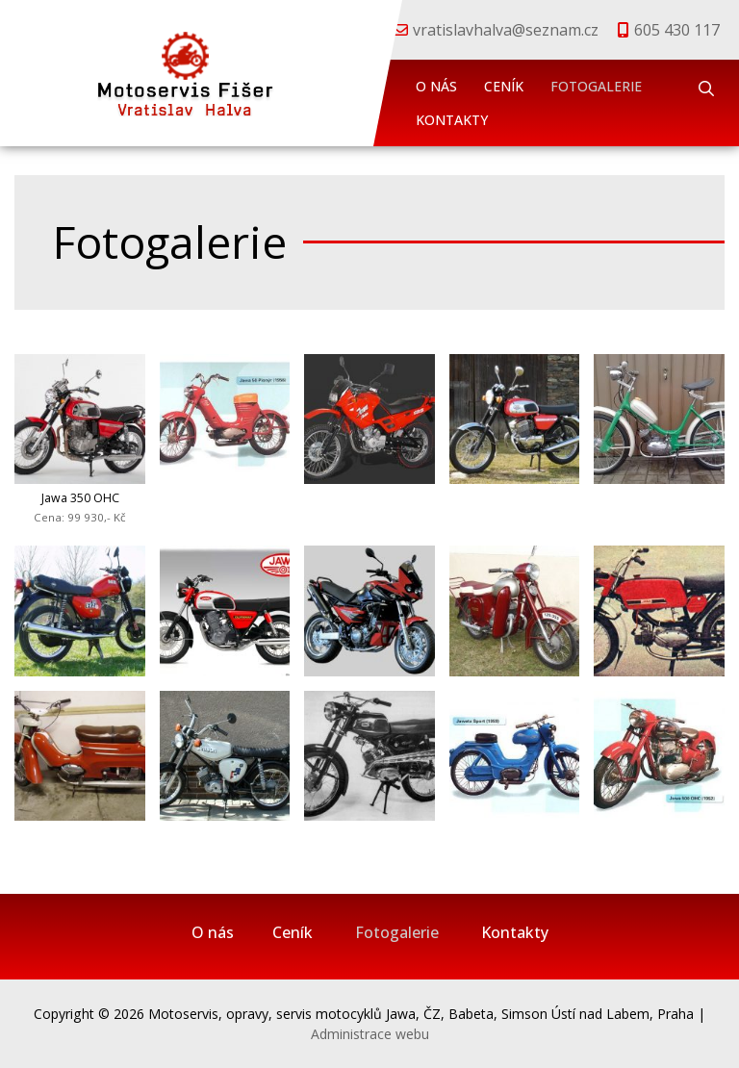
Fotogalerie (596, 86)
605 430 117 (677, 29)
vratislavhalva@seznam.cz (506, 29)
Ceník (503, 86)
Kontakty (452, 120)
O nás (436, 86)
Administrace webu (370, 1034)
